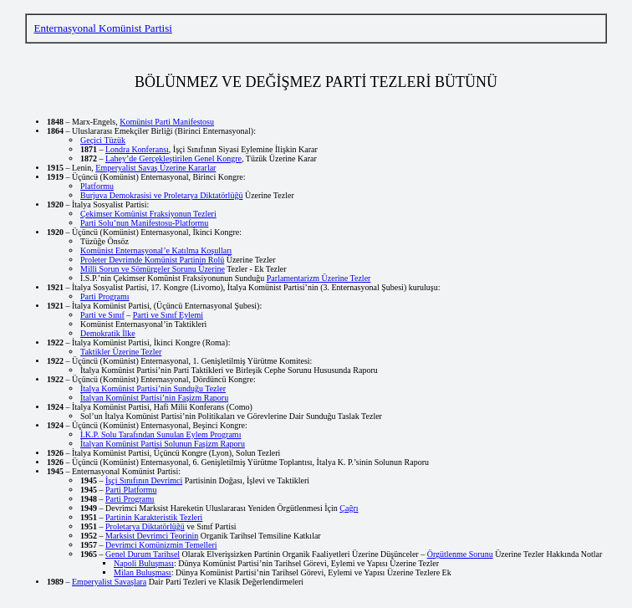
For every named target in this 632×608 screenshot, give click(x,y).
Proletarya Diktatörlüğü (145, 526)
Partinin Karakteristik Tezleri (153, 517)
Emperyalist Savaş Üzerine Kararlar (155, 167)
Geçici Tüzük (102, 140)
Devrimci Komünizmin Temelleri (161, 544)
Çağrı (348, 508)
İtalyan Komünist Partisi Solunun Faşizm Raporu (162, 443)
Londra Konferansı (137, 149)
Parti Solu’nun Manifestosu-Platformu (144, 222)
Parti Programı (105, 296)
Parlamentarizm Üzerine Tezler (319, 278)
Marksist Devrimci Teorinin (151, 535)
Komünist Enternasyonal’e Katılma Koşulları (156, 250)
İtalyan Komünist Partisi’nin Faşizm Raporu (154, 397)
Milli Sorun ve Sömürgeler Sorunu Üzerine (152, 268)
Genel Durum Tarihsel (142, 554)
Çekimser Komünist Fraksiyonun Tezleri (148, 213)
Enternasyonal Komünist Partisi (102, 28)
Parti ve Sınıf (102, 314)
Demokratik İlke (107, 333)
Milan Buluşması (142, 572)
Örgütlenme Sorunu (460, 554)
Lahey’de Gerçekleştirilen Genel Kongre (173, 158)
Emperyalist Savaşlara (109, 581)
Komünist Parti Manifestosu (167, 121)
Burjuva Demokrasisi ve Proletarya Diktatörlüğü (161, 195)
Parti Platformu (130, 489)
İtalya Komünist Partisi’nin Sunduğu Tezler (153, 388)
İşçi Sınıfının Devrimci (143, 480)
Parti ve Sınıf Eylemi (168, 314)
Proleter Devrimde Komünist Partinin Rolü (152, 259)
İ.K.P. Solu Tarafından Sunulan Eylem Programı (160, 434)
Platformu (97, 186)
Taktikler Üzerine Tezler (120, 351)
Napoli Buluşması (144, 563)
